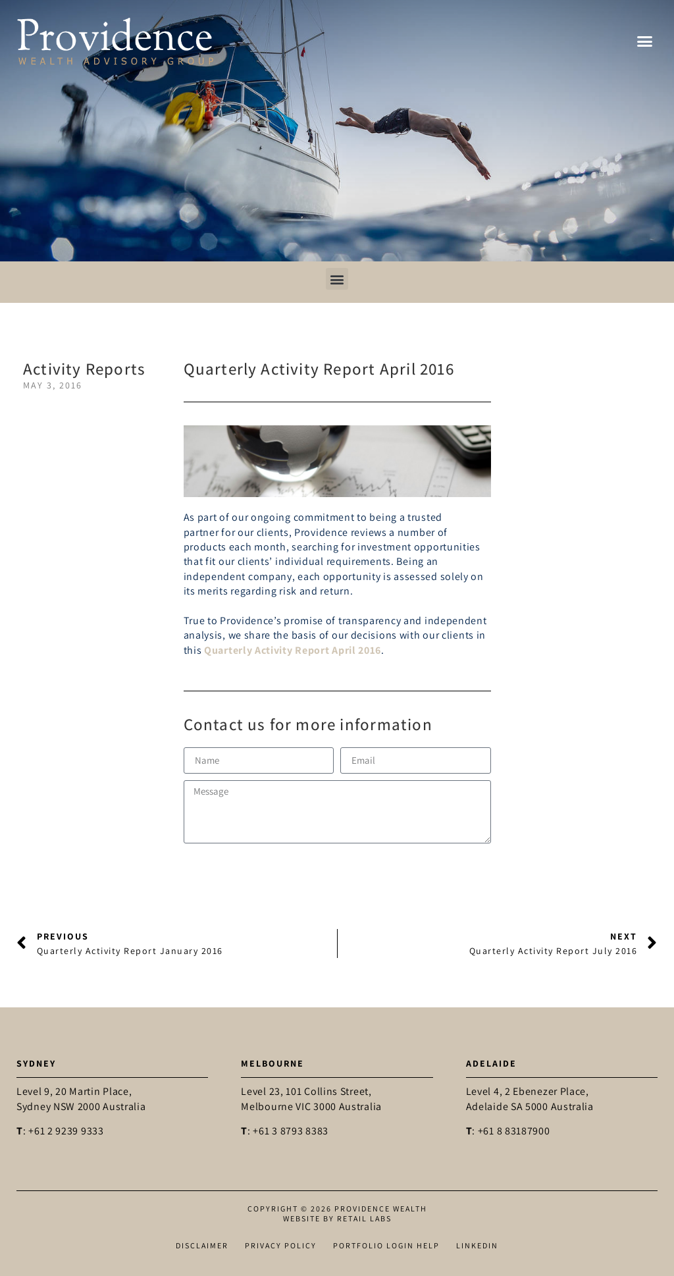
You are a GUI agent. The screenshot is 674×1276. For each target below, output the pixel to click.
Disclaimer (202, 1245)
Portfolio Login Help (386, 1245)
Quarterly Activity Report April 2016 (292, 650)
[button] (645, 41)
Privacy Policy (281, 1245)
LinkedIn (477, 1245)
